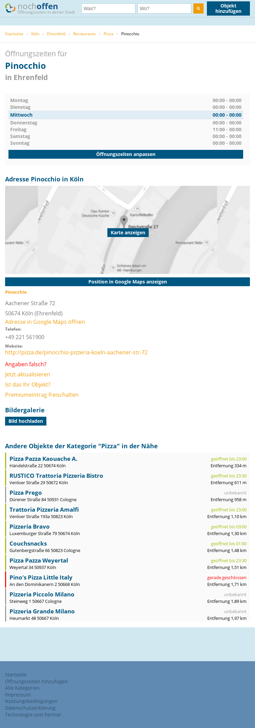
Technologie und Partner (33, 714)
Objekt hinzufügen (228, 8)
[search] (198, 8)
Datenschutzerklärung (30, 708)
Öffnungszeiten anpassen (125, 154)
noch (43, 8)
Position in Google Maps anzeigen (127, 281)
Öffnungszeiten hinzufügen (36, 681)
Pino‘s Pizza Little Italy (40, 577)
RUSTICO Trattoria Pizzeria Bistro (56, 475)
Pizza (108, 34)
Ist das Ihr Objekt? (27, 384)
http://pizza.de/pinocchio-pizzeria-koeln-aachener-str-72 (76, 352)
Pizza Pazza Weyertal (38, 560)
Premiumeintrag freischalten (42, 394)
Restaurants (84, 34)
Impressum (18, 694)
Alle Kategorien (22, 688)
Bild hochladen (25, 421)
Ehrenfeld (56, 34)
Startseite (14, 34)
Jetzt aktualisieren (27, 374)
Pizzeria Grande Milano (42, 611)
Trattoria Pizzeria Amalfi (44, 509)
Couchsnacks (28, 543)
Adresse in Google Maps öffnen (45, 322)
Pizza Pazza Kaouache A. (43, 459)
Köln (35, 34)
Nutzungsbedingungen (31, 701)
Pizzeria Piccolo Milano (42, 594)
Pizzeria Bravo (29, 526)
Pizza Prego (25, 492)
